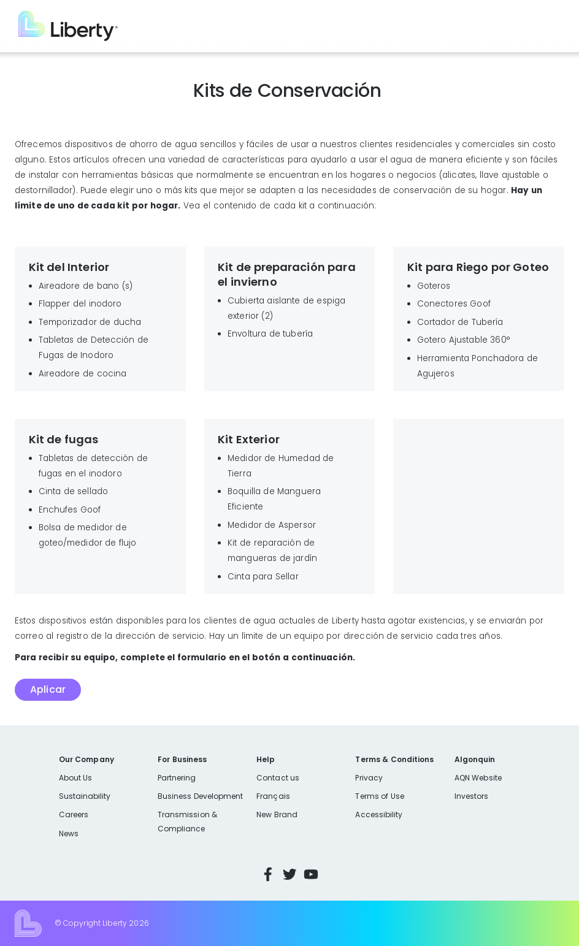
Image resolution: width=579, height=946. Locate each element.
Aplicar (48, 689)
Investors (471, 796)
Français (273, 796)
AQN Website (478, 777)
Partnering (177, 777)
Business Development (200, 796)
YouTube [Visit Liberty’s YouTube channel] (311, 874)
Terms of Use (379, 796)
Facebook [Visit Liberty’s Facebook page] (268, 874)
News (69, 833)
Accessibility (378, 814)
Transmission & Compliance (187, 821)
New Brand (276, 814)
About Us (76, 777)
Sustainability (85, 796)
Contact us (277, 777)
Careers (73, 814)
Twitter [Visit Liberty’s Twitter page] (289, 874)
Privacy (368, 777)
